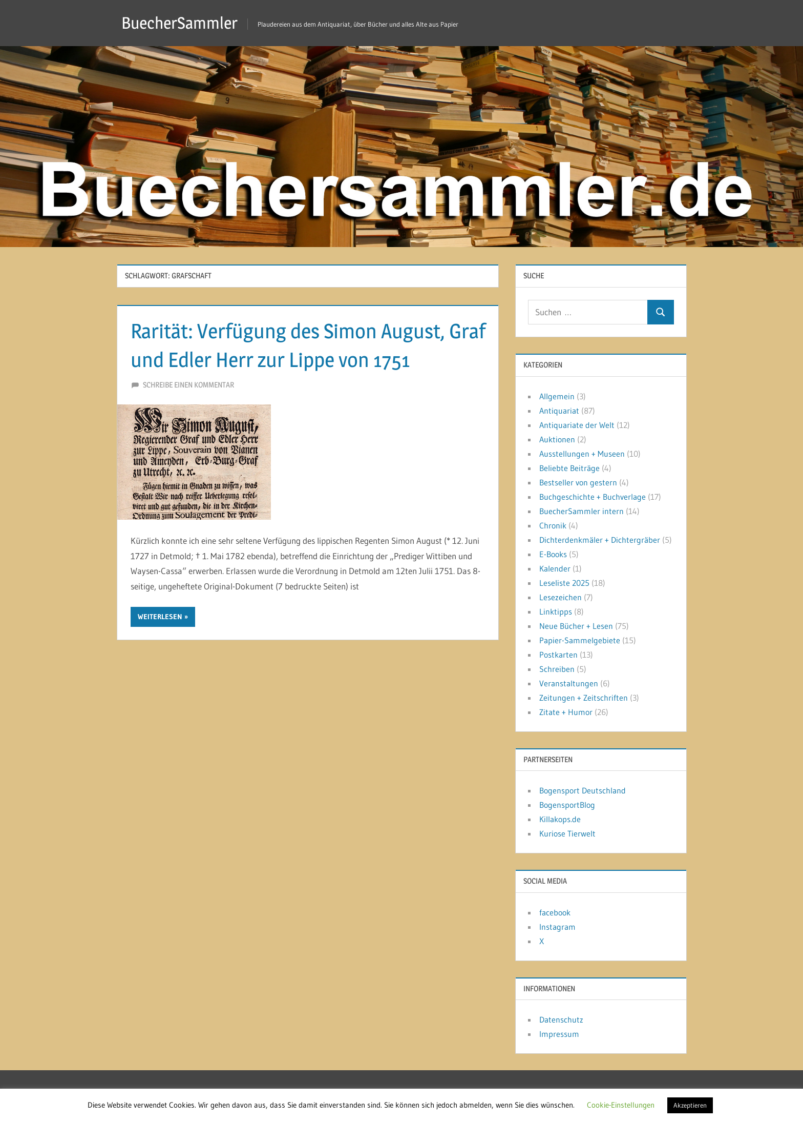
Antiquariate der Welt (577, 425)
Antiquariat (559, 410)
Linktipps (555, 611)
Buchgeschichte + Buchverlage (592, 497)
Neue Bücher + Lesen (576, 626)
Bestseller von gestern (578, 482)
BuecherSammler (179, 23)
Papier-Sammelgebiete (579, 640)
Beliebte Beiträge (569, 468)
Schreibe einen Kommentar (188, 385)
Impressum (559, 1034)
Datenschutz (561, 1019)
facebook (554, 912)
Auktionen (557, 439)
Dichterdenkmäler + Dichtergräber (599, 540)
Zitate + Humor (566, 712)
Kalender (554, 568)
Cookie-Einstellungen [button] (620, 1105)
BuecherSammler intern (581, 511)
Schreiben (557, 669)
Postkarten (558, 654)
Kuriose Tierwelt (567, 833)
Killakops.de (560, 819)
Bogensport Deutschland (582, 790)
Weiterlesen (160, 616)
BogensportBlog (567, 805)
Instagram (557, 927)
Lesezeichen (560, 597)
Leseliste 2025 (564, 583)
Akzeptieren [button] (690, 1105)
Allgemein (557, 396)
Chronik (552, 525)
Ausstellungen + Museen (582, 453)
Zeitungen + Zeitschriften (583, 697)
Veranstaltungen (568, 683)
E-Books (553, 554)
